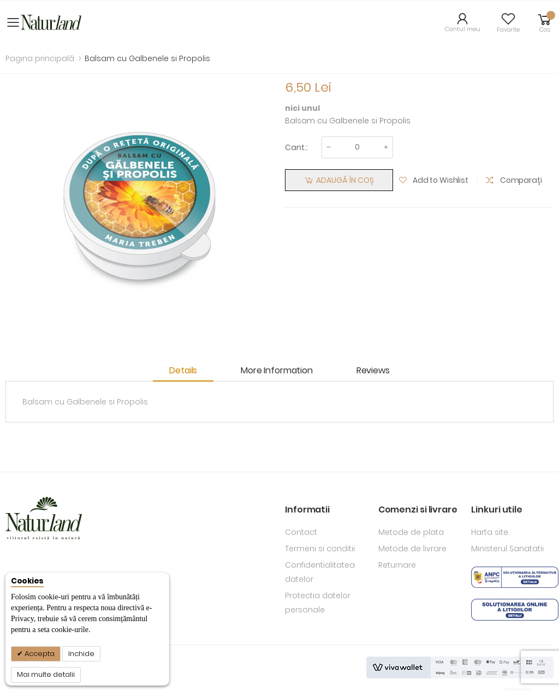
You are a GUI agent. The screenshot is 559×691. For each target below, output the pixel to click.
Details (183, 370)
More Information (276, 370)
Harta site (489, 532)
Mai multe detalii (46, 674)
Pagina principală (39, 58)
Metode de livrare (412, 548)
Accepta (39, 653)
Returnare (397, 564)
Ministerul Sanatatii (507, 548)
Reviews (373, 370)
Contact (301, 532)
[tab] (188, 371)
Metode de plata (411, 532)
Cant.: (296, 147)
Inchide (81, 653)
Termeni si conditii (320, 548)
